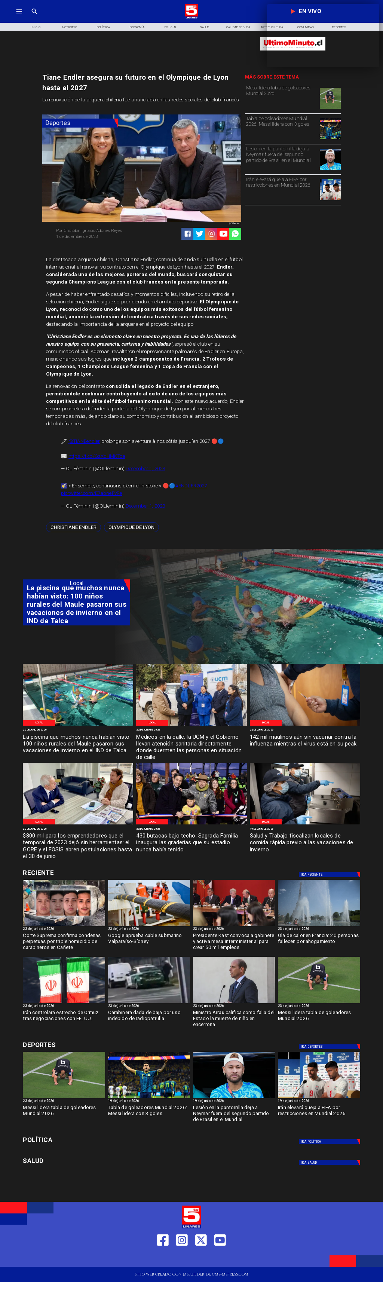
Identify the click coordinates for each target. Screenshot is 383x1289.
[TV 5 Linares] (34, 18)
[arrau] (234, 1002)
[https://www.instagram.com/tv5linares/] (211, 234)
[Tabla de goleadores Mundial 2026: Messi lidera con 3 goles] (281, 128)
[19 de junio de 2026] (305, 829)
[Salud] (204, 26)
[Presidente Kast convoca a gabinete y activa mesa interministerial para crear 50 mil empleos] (234, 943)
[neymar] (330, 169)
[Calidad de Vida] (238, 26)
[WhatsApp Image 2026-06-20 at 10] (78, 824)
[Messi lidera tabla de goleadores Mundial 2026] (281, 98)
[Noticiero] (69, 26)
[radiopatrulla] (149, 1002)
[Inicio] (36, 26)
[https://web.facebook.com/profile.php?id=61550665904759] (163, 1258)
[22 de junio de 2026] (78, 730)
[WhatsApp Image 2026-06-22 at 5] (78, 725)
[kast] (234, 925)
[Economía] (137, 26)
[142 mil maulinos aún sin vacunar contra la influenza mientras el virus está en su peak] (305, 744)
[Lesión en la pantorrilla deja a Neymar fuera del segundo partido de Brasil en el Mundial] (281, 159)
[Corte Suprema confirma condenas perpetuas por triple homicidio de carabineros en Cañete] (64, 943)
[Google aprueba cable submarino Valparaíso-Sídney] (149, 925)
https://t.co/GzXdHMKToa (96, 456)
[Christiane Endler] (73, 527)
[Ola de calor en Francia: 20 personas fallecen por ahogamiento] (319, 925)
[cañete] (64, 925)
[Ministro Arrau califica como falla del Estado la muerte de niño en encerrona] (234, 1020)
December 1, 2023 (145, 468)
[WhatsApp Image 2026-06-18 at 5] (305, 824)
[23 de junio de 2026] (64, 929)
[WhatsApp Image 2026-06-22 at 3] (191, 725)
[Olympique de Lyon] (131, 527)
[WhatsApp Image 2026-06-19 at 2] (191, 824)
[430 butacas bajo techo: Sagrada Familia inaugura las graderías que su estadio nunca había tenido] (191, 843)
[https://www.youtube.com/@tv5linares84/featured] (223, 234)
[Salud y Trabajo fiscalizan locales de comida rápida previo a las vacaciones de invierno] (305, 843)
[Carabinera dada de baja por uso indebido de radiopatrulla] (149, 1020)
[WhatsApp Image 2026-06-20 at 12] (305, 725)
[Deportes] (80, 123)
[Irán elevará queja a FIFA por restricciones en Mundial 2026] (281, 189)
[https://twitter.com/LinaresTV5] (201, 1258)
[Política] (103, 26)
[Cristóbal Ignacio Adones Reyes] (97, 231)
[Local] (39, 723)
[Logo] (191, 18)
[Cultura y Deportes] (76, 873)
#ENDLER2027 (191, 486)
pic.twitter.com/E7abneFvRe (91, 493)
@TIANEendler (84, 441)
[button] (73, 527)
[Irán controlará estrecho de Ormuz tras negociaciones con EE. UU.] (64, 1002)
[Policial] (171, 26)
